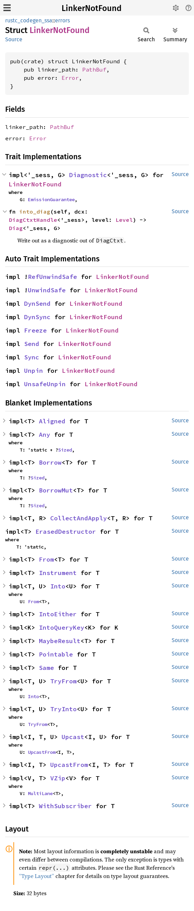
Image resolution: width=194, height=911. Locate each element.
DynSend (37, 303)
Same (46, 668)
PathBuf (94, 69)
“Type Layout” (36, 876)
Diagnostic (88, 175)
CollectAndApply (78, 518)
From (46, 559)
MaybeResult (59, 641)
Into (57, 586)
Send (31, 344)
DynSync (37, 317)
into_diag (34, 211)
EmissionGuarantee (51, 199)
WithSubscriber (65, 806)
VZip (57, 778)
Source (13, 39)
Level (124, 219)
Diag (16, 228)
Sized (65, 450)
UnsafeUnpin (45, 384)
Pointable (56, 654)
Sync (31, 357)
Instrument (58, 573)
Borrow (50, 462)
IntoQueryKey (61, 627)
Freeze (35, 330)
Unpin (33, 371)
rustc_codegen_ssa (28, 20)
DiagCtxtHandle (33, 219)
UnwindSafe (47, 290)
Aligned (52, 421)
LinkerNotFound (91, 8)
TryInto (63, 709)
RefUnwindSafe (52, 277)
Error (70, 77)
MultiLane (40, 793)
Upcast (73, 737)
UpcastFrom (41, 752)
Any (44, 434)
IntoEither (58, 614)
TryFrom (63, 681)
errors (62, 20)
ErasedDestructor (65, 531)
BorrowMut (56, 490)
